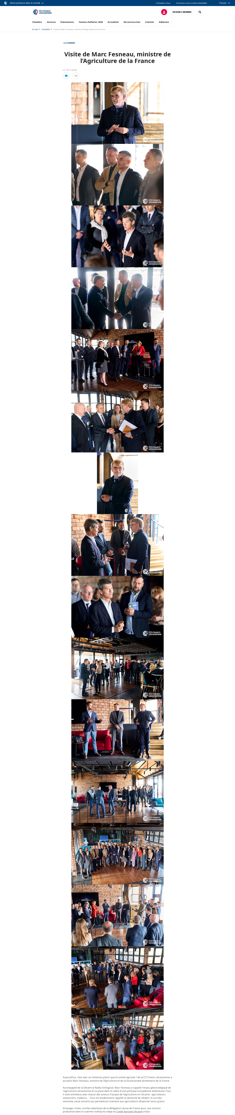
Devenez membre (182, 12)
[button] (66, 75)
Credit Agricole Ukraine (129, 1111)
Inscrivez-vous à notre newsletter (191, 3)
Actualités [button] (113, 22)
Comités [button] (149, 22)
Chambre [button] (37, 22)
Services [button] (51, 22)
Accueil (35, 29)
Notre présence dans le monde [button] (25, 3)
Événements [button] (67, 22)
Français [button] (223, 3)
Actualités (46, 29)
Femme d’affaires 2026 (91, 22)
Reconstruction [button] (132, 22)
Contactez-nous (163, 3)
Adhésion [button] (164, 22)
